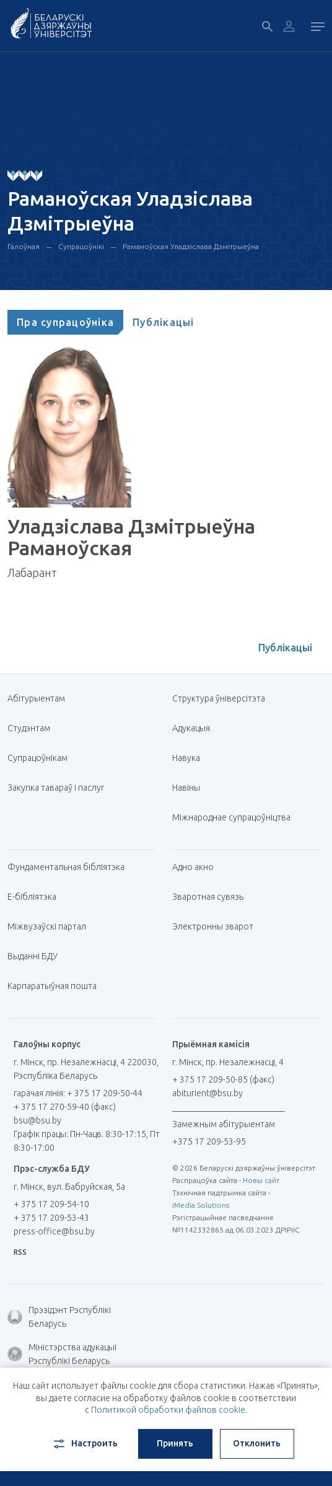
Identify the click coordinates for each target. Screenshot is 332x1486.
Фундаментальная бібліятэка (70, 867)
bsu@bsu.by (37, 1120)
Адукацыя (191, 728)
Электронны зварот (212, 926)
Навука (190, 758)
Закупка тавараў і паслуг (55, 788)
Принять (175, 1443)
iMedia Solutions (200, 1205)
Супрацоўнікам (37, 758)
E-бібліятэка (36, 897)
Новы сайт (261, 1180)
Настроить (84, 1443)
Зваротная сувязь (207, 897)
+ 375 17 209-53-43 (51, 1218)
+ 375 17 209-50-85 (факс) (223, 1079)
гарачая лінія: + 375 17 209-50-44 (78, 1093)
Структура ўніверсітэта (218, 698)
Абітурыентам (40, 698)
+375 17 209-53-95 (209, 1141)
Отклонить (257, 1443)
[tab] (65, 322)
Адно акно (193, 867)
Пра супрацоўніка (65, 322)
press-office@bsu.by (54, 1231)
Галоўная (23, 246)
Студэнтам (28, 728)
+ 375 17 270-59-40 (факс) (65, 1107)
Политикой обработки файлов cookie (168, 1410)
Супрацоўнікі (81, 246)
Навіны (186, 788)
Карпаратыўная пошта (56, 986)
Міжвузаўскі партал (51, 926)
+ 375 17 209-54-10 (51, 1204)
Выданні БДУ (32, 956)
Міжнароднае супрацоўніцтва (236, 817)
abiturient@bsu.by (207, 1093)
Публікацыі (163, 322)
